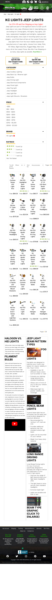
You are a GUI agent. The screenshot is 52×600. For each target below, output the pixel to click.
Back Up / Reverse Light (18, 74)
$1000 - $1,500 (12, 125)
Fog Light (13, 88)
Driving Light (14, 80)
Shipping (13, 528)
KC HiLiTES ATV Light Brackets (43, 257)
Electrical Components (18, 83)
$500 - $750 (11, 120)
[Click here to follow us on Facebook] (7, 556)
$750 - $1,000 (11, 123)
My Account (5, 528)
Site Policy (46, 528)
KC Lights (11, 136)
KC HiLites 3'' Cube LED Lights (13, 207)
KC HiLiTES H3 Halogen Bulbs (33, 310)
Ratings (26, 142)
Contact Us (30, 531)
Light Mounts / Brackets (18, 96)
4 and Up (14, 146)
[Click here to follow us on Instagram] (26, 556)
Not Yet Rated (11, 158)
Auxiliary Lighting (16, 72)
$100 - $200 (11, 112)
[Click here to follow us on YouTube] (44, 556)
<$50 (8, 106)
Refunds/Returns (29, 528)
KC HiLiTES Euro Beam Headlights (43, 282)
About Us (22, 531)
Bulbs (12, 77)
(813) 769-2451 (20, 538)
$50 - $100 (10, 109)
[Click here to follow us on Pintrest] (35, 556)
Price (26, 102)
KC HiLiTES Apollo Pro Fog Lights (32, 232)
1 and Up (14, 156)
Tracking (20, 528)
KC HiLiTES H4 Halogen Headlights (43, 310)
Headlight (13, 91)
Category (26, 67)
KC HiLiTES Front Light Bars (22, 310)
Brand (26, 131)
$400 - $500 (11, 117)
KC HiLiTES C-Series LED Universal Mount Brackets (13, 284)
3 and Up (14, 149)
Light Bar (13, 93)
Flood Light (14, 85)
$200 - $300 (11, 114)
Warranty (38, 528)
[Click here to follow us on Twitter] (17, 556)
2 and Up (14, 153)
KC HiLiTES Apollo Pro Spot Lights (43, 232)
